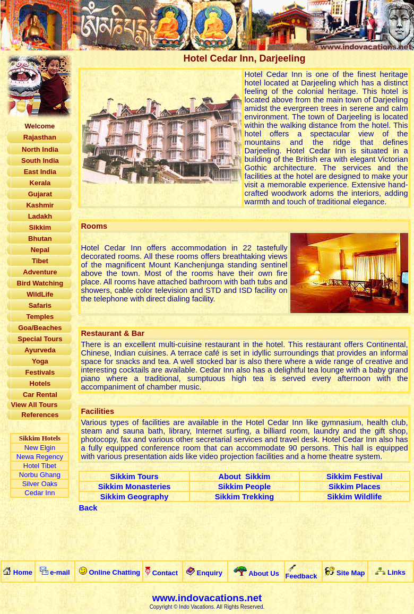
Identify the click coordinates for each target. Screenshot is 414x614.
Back (88, 508)
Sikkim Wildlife (354, 496)
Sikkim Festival (354, 476)
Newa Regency (39, 457)
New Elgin (40, 448)
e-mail (60, 572)
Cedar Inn (39, 493)
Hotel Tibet (39, 466)
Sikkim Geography (134, 496)
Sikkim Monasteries (134, 486)
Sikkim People (244, 486)
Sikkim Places (355, 486)
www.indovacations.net (207, 597)
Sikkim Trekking (244, 496)
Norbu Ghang (40, 475)
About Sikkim (245, 476)
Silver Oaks (39, 484)
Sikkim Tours (134, 476)
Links (396, 572)
